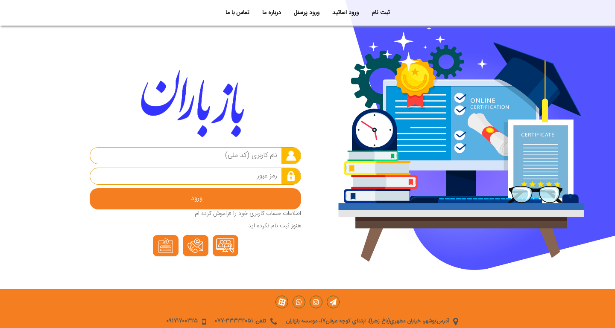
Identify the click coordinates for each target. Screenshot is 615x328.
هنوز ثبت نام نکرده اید (274, 226)
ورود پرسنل (306, 13)
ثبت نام (381, 13)
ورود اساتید (345, 13)
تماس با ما (237, 13)
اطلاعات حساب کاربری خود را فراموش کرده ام (248, 213)
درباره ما (271, 13)
